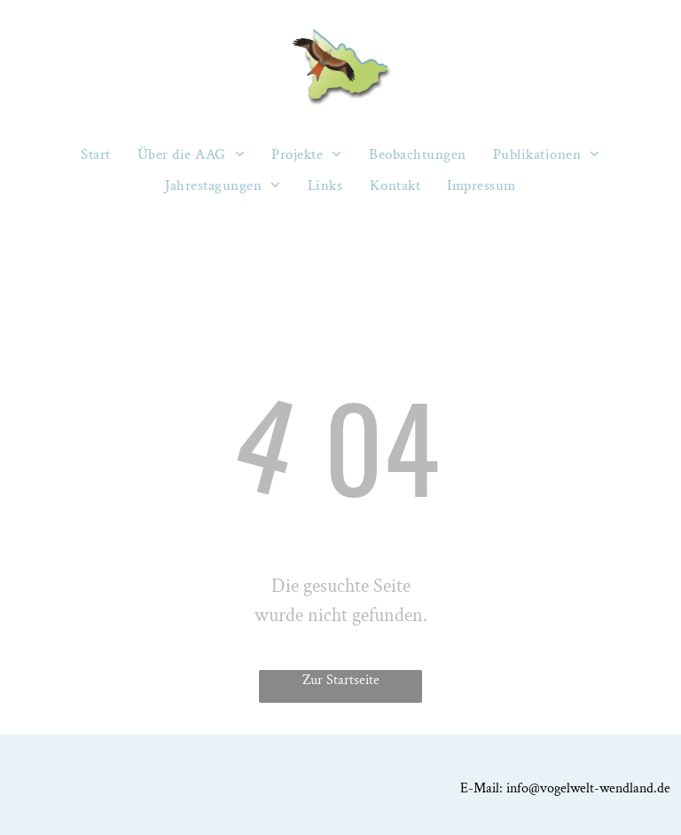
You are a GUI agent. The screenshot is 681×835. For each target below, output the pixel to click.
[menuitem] (95, 154)
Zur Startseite (341, 680)
